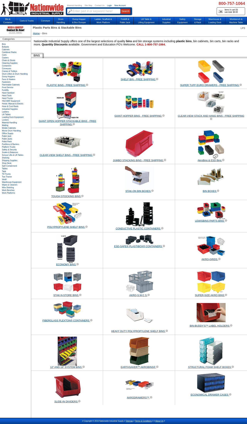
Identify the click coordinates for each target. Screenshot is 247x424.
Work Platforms (8, 193)
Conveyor (45, 21)
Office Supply (7, 133)
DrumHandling (61, 21)
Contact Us (99, 5)
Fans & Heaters (8, 79)
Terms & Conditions (143, 421)
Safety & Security (9, 150)
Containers (6, 66)
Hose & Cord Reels (10, 106)
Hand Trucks (7, 98)
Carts (4, 55)
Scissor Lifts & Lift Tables (12, 155)
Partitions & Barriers (10, 144)
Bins (4, 44)
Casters (5, 58)
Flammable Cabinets (11, 85)
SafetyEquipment (182, 21)
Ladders (5, 112)
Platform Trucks (8, 147)
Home (36, 33)
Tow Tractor (7, 177)
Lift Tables (6, 114)
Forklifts (5, 90)
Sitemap (129, 421)
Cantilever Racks (9, 52)
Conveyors (6, 68)
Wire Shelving (8, 187)
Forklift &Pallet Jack (125, 21)
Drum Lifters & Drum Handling (15, 74)
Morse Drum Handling (11, 131)
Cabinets (5, 50)
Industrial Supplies (10, 109)
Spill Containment (9, 166)
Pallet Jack (6, 136)
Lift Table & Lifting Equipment (146, 21)
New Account (120, 5)
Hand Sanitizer (8, 93)
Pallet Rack (7, 141)
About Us (159, 421)
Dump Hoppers (8, 77)
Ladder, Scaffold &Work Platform (103, 21)
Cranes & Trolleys (9, 71)
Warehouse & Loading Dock (214, 21)
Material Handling (74, 5)
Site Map (88, 5)
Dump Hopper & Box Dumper (79, 21)
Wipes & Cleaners (9, 185)
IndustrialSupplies (166, 21)
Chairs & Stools (8, 60)
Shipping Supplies (9, 160)
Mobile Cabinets (9, 128)
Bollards (5, 47)
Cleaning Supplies (10, 63)
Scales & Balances (10, 152)
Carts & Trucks (27, 21)
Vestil (4, 179)
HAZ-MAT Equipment (11, 101)
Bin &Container (8, 21)
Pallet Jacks (7, 139)
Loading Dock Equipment (13, 117)
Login (109, 5)
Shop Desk (6, 163)
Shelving (5, 158)
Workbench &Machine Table (236, 21)
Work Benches (8, 190)
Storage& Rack (197, 21)
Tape (4, 171)
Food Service (7, 87)
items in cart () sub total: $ (228, 11)
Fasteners (6, 82)
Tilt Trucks (6, 174)
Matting (5, 125)
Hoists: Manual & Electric (12, 104)
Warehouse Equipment (11, 182)
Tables (5, 169)
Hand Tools (7, 96)
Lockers (5, 120)
